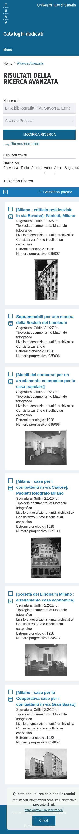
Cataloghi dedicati (23, 34)
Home (7, 63)
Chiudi (50, 820)
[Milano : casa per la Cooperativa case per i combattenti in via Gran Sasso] (46, 698)
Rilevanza (10, 168)
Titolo (25, 168)
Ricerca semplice (24, 144)
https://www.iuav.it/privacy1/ (50, 810)
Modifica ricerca (39, 134)
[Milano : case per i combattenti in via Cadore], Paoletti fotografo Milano (42, 487)
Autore (36, 168)
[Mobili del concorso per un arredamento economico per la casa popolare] (45, 380)
